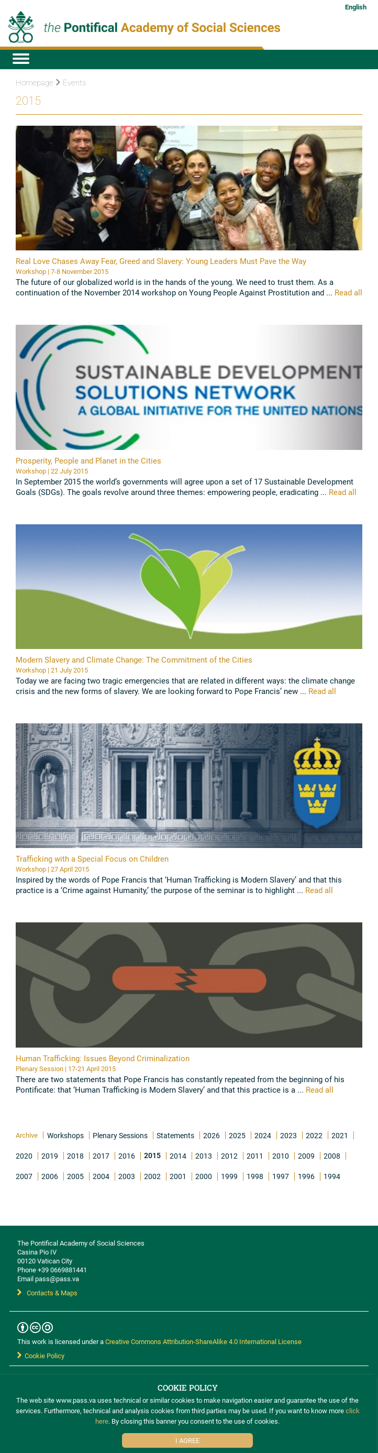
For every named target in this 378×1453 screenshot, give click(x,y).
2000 (203, 1176)
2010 (280, 1156)
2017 (101, 1156)
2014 (178, 1156)
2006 (49, 1176)
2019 (49, 1156)
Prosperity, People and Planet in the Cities (88, 460)
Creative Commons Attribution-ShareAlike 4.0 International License (203, 1341)
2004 (101, 1176)
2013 (203, 1156)
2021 (339, 1135)
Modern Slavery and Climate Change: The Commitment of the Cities (134, 659)
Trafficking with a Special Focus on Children (92, 858)
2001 (178, 1176)
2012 (229, 1156)
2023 (288, 1135)
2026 (211, 1135)
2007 (24, 1176)
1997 (280, 1176)
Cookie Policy (40, 1355)
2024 (262, 1135)
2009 (306, 1156)
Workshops (65, 1135)
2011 (255, 1156)
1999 (229, 1176)
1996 (306, 1176)
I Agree (187, 1440)
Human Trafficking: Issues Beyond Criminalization (103, 1058)
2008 (332, 1156)
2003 (126, 1176)
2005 (75, 1176)
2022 (314, 1135)
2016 (126, 1156)
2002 (152, 1176)
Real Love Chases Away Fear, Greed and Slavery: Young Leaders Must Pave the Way (161, 261)
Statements (175, 1135)
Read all (347, 292)
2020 (24, 1156)
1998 (255, 1176)
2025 (237, 1135)
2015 (152, 1155)
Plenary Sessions (120, 1135)
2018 (75, 1156)
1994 (332, 1176)
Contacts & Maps (47, 1292)
